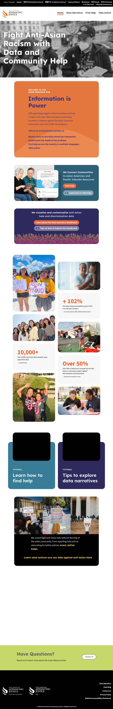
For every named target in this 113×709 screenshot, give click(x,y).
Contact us (89, 633)
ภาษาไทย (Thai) (88, 4)
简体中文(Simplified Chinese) (33, 2)
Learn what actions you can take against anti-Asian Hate (58, 557)
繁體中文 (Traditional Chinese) (55, 2)
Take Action (105, 13)
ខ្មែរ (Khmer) (86, 2)
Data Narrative (74, 13)
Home (60, 13)
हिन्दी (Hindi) (95, 2)
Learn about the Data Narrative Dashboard (56, 222)
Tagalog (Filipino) (74, 2)
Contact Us (106, 679)
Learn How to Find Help (80, 193)
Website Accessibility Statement (98, 686)
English (19, 2)
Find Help (90, 13)
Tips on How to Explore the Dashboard (58, 228)
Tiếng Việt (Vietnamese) (104, 4)
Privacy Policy (105, 682)
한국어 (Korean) (106, 2)
